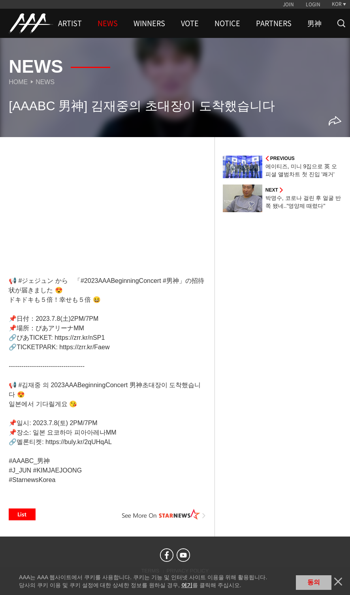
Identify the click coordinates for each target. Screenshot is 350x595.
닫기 (338, 582)
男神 (314, 23)
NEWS (108, 23)
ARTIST (70, 23)
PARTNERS (274, 23)
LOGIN (313, 4)
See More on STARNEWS (164, 514)
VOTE (190, 23)
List (22, 514)
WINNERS (149, 23)
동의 (313, 582)
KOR (337, 4)
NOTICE (227, 23)
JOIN (288, 4)
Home (18, 82)
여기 (186, 585)
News (45, 82)
